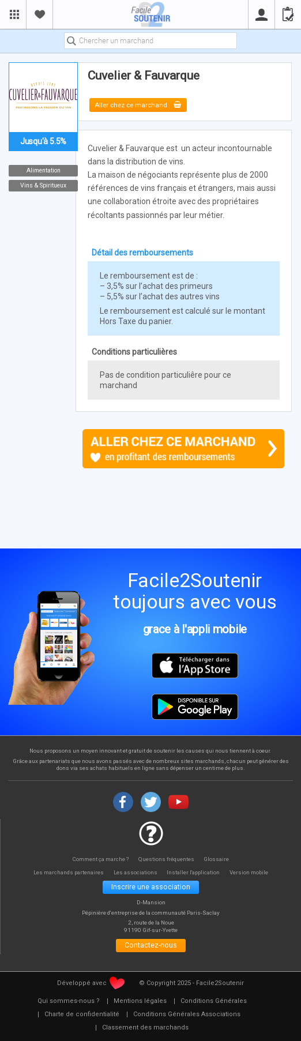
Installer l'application (196, 872)
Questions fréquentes (167, 859)
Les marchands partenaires (64, 872)
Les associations (135, 872)
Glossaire (219, 859)
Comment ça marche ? (99, 859)
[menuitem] (69, 1004)
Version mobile (255, 872)
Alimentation (44, 170)
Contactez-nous (150, 948)
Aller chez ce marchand (141, 104)
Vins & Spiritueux (43, 185)
